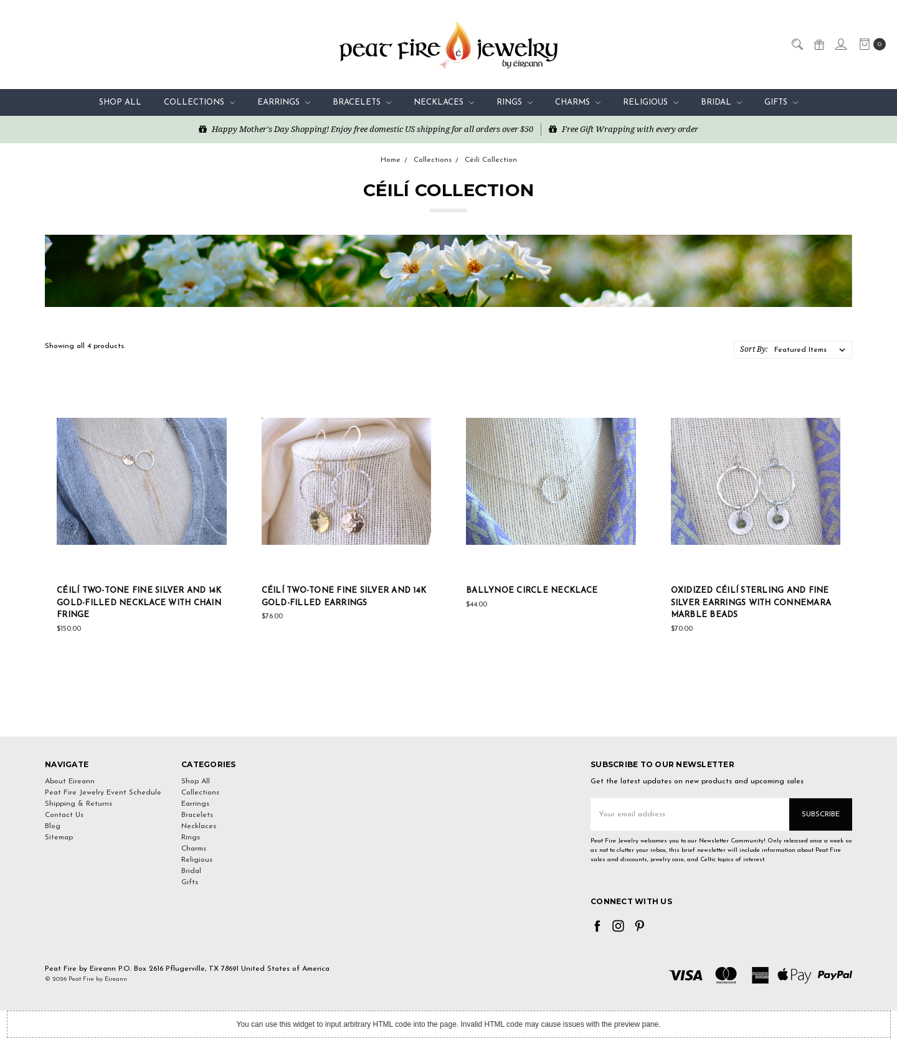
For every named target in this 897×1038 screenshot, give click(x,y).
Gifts (781, 102)
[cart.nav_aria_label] (870, 44)
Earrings (283, 102)
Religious (650, 102)
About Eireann (70, 781)
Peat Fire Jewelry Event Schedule (103, 792)
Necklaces (444, 102)
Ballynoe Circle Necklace (531, 591)
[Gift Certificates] (818, 44)
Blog (52, 826)
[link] (448, 714)
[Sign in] (840, 44)
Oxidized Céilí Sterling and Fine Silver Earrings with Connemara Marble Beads (751, 603)
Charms (577, 102)
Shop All (120, 102)
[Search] (797, 44)
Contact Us (64, 815)
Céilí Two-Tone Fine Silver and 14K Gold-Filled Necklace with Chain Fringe (139, 603)
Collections (199, 102)
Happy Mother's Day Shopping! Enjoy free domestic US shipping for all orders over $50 (366, 128)
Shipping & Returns (78, 804)
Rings (514, 102)
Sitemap (59, 837)
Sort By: (753, 349)
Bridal (721, 102)
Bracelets (362, 102)
